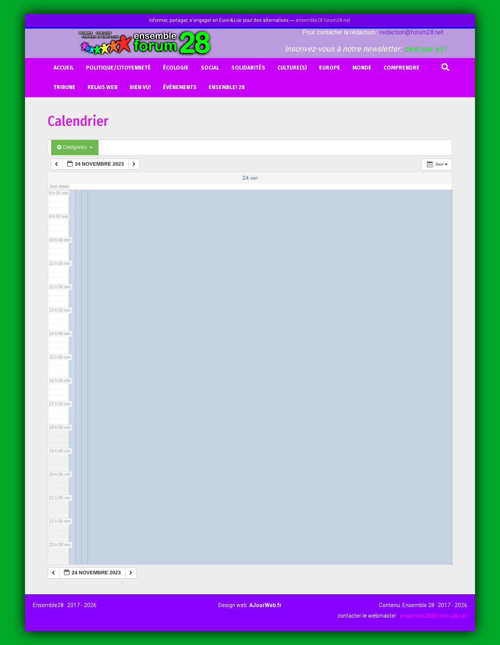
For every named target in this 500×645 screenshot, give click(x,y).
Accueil (64, 67)
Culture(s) (292, 67)
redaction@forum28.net (411, 32)
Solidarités (248, 67)
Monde (361, 67)
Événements (179, 87)
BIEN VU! (140, 87)
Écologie (176, 67)
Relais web (103, 87)
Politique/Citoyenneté (118, 67)
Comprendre (402, 67)
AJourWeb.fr (265, 605)
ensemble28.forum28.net (323, 20)
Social (210, 67)
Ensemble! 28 (227, 87)
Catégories (75, 147)
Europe (329, 67)
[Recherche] (445, 67)
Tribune (64, 87)
